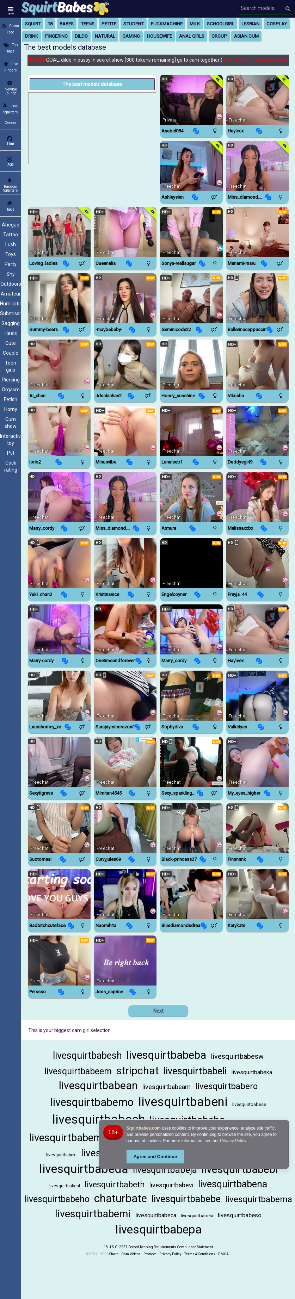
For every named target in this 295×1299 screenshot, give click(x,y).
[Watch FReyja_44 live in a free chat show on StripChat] (257, 563)
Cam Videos (131, 1254)
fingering (56, 36)
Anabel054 (36, 60)
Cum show (11, 422)
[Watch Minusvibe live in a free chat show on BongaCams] (125, 431)
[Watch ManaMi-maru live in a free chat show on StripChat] (257, 232)
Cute (10, 343)
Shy (10, 274)
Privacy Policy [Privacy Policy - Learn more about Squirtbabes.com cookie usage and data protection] (233, 1140)
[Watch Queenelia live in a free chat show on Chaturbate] (125, 232)
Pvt (10, 453)
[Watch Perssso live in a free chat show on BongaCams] (59, 961)
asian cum (246, 36)
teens (87, 23)
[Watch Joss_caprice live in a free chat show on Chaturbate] (125, 961)
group (219, 36)
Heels (11, 333)
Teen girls (10, 366)
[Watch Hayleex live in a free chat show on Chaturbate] (257, 100)
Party (11, 264)
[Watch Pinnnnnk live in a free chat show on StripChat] (257, 828)
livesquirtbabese (249, 1104)
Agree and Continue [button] (155, 1156)
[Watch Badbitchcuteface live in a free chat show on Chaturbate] (59, 894)
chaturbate (120, 1198)
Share (113, 1254)
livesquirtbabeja (165, 1169)
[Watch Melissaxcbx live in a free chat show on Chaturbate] (257, 497)
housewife (159, 36)
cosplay (276, 23)
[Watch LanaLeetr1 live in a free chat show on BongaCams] (191, 431)
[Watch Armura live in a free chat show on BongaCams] (191, 497)
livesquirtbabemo (92, 1102)
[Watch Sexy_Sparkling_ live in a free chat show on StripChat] (191, 762)
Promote (149, 1254)
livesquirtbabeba (166, 1055)
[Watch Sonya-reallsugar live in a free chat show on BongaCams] (191, 232)
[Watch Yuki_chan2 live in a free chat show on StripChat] (59, 563)
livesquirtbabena (232, 1184)
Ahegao (10, 225)
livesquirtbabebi (240, 1169)
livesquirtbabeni (183, 1102)
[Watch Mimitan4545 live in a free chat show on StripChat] (125, 762)
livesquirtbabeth (115, 1184)
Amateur (11, 294)
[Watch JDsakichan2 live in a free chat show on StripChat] (125, 365)
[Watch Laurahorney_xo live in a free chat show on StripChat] (59, 696)
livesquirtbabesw (237, 1056)
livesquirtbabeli (195, 1071)
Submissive (10, 313)
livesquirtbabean (98, 1085)
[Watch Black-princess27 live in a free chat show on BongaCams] (191, 828)
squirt (33, 23)
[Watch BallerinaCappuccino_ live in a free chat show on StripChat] (257, 298)
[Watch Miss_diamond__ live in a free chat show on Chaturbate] (257, 166)
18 (50, 23)
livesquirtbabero (226, 1086)
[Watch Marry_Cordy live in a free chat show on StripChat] (59, 497)
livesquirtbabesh (87, 1055)
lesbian (250, 23)
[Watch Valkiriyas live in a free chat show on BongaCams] (257, 696)
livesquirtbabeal (64, 1185)
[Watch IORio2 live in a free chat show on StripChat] (59, 431)
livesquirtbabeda (83, 1169)
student (133, 23)
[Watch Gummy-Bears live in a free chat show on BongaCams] (59, 298)
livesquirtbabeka (251, 1072)
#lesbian (248, 60)
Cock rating (10, 466)
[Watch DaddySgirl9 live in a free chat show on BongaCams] (257, 431)
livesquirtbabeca (155, 1215)
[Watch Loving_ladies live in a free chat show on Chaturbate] (59, 232)
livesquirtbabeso (240, 1215)
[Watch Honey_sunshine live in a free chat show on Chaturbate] (191, 365)
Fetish (10, 399)
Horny (10, 409)
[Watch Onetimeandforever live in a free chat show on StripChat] (125, 629)
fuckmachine (167, 23)
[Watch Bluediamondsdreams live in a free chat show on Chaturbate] (191, 894)
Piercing (11, 380)
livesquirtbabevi (171, 1185)
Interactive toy (10, 439)
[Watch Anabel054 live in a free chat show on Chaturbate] (191, 100)
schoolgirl (220, 23)
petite (109, 23)
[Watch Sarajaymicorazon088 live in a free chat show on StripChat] (125, 696)
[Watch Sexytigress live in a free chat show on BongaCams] (59, 762)
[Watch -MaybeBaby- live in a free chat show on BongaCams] (125, 298)
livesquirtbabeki (61, 1154)
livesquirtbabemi (93, 1214)
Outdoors (10, 284)
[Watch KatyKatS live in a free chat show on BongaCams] (257, 894)
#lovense (269, 60)
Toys (10, 254)
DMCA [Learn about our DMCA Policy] (223, 1254)
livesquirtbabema (258, 1199)
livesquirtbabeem (78, 1071)
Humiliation (10, 303)
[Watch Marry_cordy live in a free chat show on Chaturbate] (191, 629)
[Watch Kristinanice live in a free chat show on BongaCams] (125, 563)
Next (158, 1011)
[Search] (288, 8)
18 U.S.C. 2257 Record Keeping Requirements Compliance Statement (158, 1247)
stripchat (137, 1070)
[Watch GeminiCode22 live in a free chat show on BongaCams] (191, 298)
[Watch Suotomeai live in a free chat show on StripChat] (59, 828)
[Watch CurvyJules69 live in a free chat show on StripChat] (125, 828)
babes (67, 23)
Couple (10, 353)
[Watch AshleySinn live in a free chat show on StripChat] (191, 166)
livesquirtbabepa (158, 1229)
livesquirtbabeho (57, 1199)
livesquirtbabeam (166, 1086)
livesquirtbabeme (68, 1138)
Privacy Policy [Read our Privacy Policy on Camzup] (170, 1254)
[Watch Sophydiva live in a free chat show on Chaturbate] (191, 696)
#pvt (232, 60)
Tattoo (10, 234)
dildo (81, 36)
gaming (131, 36)
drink (31, 36)
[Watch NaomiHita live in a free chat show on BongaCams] (125, 894)
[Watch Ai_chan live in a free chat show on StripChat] (59, 365)
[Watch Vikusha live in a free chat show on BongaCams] (257, 365)
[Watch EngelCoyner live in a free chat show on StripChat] (191, 563)
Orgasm (11, 389)
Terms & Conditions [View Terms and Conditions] (199, 1254)
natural (105, 36)
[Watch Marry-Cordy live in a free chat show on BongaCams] (59, 629)
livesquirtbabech (98, 1119)
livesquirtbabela (197, 1215)
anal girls (191, 36)
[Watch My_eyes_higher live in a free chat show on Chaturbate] (257, 762)
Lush (10, 244)
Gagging (10, 323)
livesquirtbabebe (186, 1199)
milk (195, 23)
